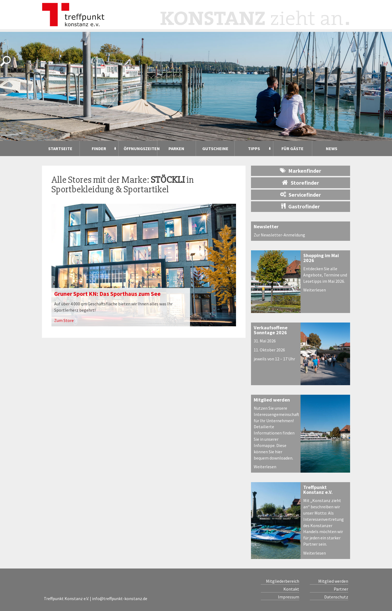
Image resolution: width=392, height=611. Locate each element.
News (331, 148)
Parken (176, 148)
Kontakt (291, 589)
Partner (341, 589)
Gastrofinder (300, 206)
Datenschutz (336, 597)
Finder (99, 148)
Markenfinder (300, 170)
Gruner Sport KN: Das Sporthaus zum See (107, 293)
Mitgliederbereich (282, 581)
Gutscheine (215, 148)
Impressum (288, 597)
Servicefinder (300, 194)
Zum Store (64, 320)
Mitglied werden (272, 400)
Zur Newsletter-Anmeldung (279, 235)
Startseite (60, 148)
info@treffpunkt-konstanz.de (119, 598)
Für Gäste (292, 148)
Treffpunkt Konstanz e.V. (318, 489)
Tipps (254, 148)
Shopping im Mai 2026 (321, 257)
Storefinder (300, 182)
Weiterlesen (314, 290)
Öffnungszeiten (140, 148)
